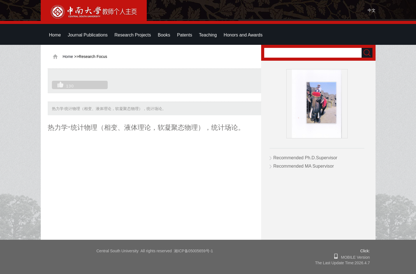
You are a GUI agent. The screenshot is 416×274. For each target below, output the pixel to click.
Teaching (208, 35)
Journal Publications (88, 35)
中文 (372, 10)
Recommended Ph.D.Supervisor (305, 157)
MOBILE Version (354, 257)
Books (164, 35)
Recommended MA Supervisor (303, 166)
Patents (184, 35)
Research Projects (132, 35)
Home (55, 35)
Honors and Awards (243, 35)
